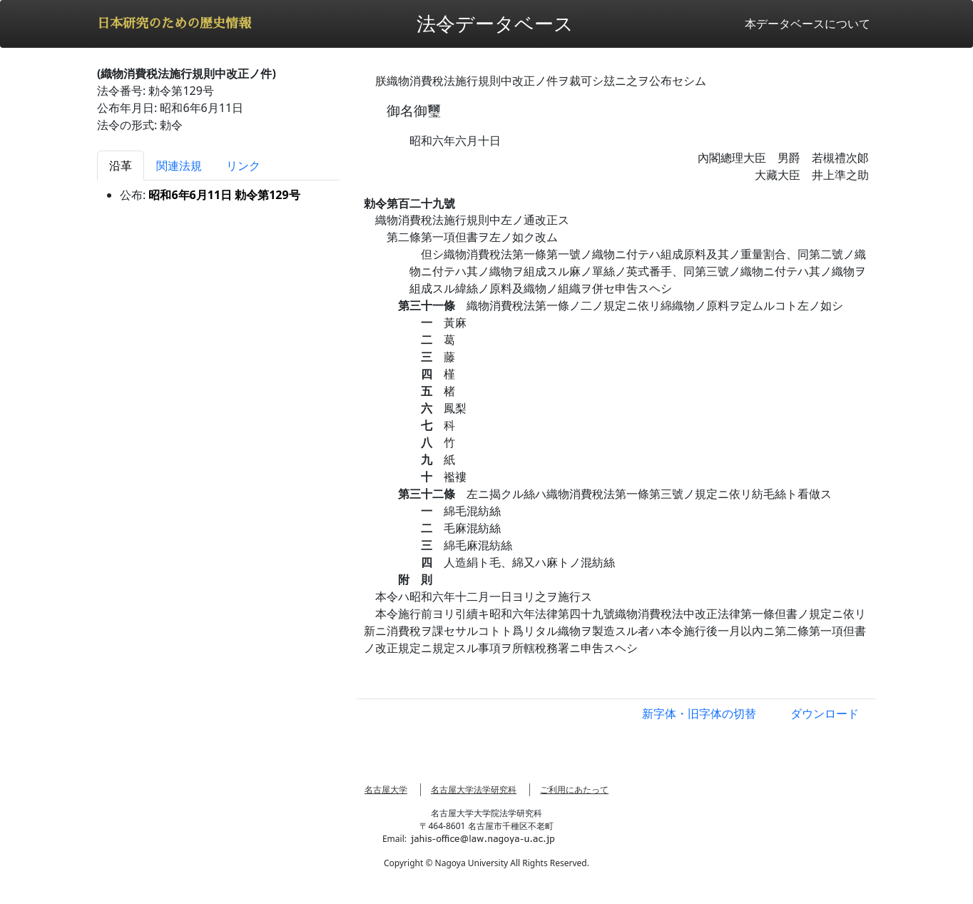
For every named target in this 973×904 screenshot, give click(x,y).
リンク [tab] (243, 165)
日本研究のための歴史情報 (174, 23)
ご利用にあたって (574, 789)
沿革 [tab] (120, 165)
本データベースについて (807, 23)
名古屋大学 (386, 789)
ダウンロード (824, 713)
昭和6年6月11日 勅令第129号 (224, 195)
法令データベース (495, 23)
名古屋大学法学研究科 (473, 789)
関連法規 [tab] (179, 165)
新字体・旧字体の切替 (699, 713)
